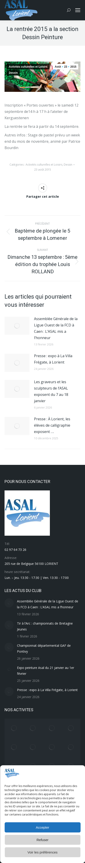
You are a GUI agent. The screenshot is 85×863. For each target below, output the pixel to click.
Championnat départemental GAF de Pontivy (44, 648)
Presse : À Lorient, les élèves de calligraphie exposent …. (52, 425)
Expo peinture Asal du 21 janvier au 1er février (45, 671)
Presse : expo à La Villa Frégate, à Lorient (53, 359)
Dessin (13, 72)
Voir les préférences (42, 852)
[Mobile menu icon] (77, 10)
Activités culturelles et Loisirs (28, 66)
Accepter (42, 827)
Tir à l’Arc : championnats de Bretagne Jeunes (45, 626)
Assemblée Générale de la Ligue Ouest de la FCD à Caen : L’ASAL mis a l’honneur (56, 328)
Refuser (42, 840)
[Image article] (17, 326)
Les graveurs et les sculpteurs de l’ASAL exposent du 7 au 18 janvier (51, 391)
